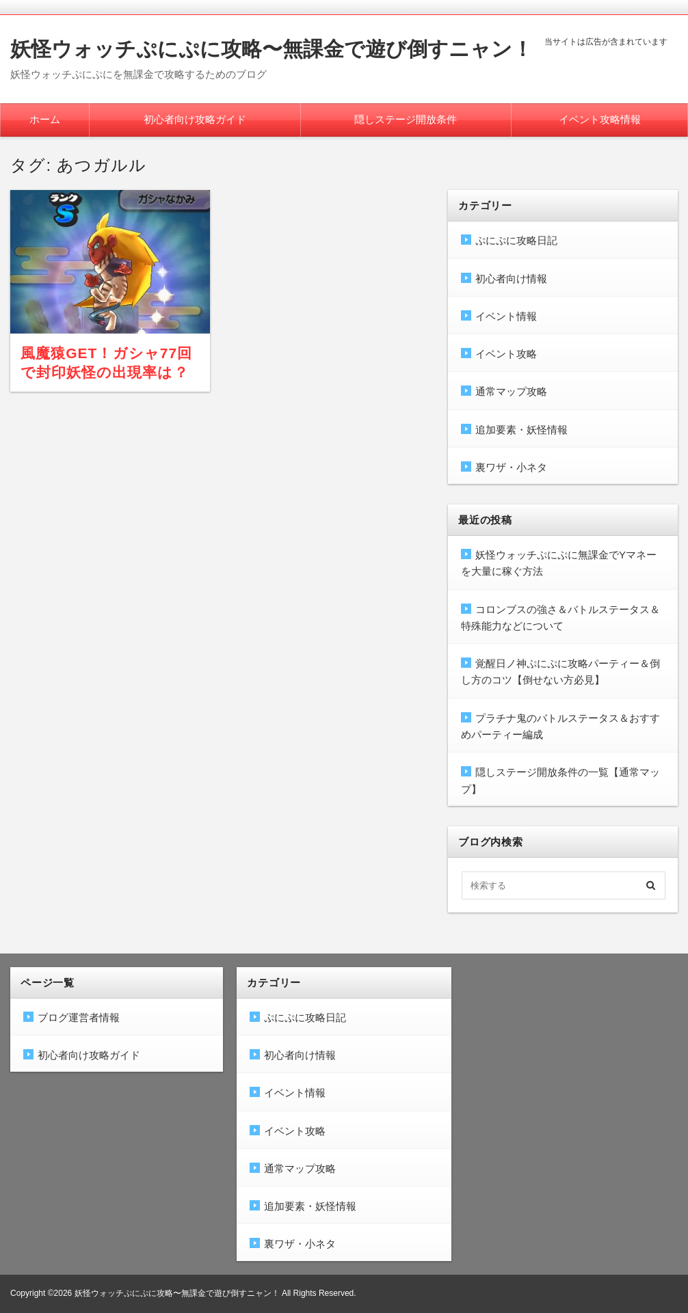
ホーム (44, 119)
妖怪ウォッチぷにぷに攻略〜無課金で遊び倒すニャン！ (271, 49)
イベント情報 (506, 316)
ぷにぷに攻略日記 (516, 240)
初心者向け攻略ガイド (195, 119)
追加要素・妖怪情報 (521, 429)
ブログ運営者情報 (79, 1017)
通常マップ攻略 (511, 391)
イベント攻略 (506, 354)
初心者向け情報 (511, 278)
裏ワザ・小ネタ (511, 467)
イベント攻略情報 (600, 119)
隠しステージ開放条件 (405, 119)
